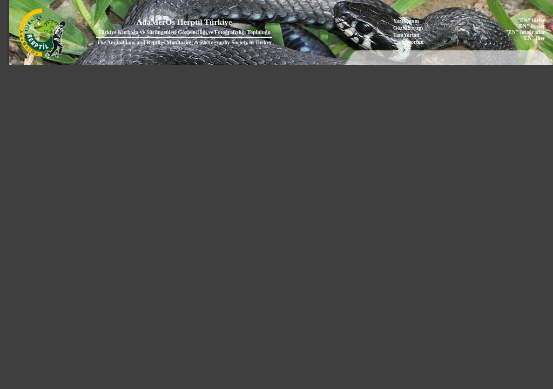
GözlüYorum (408, 28)
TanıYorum (406, 35)
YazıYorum (406, 21)
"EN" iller (533, 38)
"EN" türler (531, 20)
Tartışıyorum (408, 42)
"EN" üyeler (530, 26)
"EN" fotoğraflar (525, 32)
